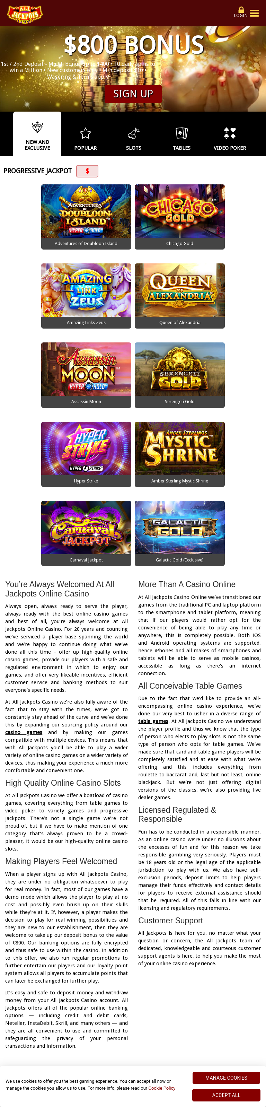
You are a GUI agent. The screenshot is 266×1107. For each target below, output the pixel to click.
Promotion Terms (154, 1048)
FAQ (190, 1048)
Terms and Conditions (113, 1039)
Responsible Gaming (97, 1048)
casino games (23, 641)
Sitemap (230, 1039)
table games (153, 630)
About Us (162, 1039)
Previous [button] (7, 133)
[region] (133, 1086)
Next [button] (259, 133)
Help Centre (197, 1039)
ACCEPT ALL (226, 1095)
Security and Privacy (51, 1039)
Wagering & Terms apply (78, 76)
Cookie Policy (161, 1088)
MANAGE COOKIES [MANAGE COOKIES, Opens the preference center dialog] (226, 1078)
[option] (37, 134)
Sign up (133, 94)
